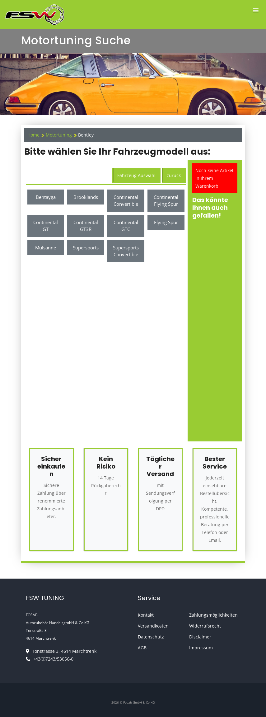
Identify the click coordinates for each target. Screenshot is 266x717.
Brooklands (85, 197)
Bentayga (46, 197)
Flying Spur (166, 222)
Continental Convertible (126, 200)
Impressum (201, 648)
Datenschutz (151, 637)
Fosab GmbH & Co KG (139, 702)
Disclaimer (200, 637)
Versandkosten (153, 626)
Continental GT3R (85, 226)
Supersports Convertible (126, 251)
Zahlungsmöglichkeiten (213, 615)
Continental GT (45, 226)
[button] (255, 10)
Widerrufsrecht (205, 626)
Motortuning (59, 135)
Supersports (86, 247)
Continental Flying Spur (166, 200)
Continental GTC (126, 226)
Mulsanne (45, 247)
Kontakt (146, 615)
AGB (142, 648)
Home (33, 135)
